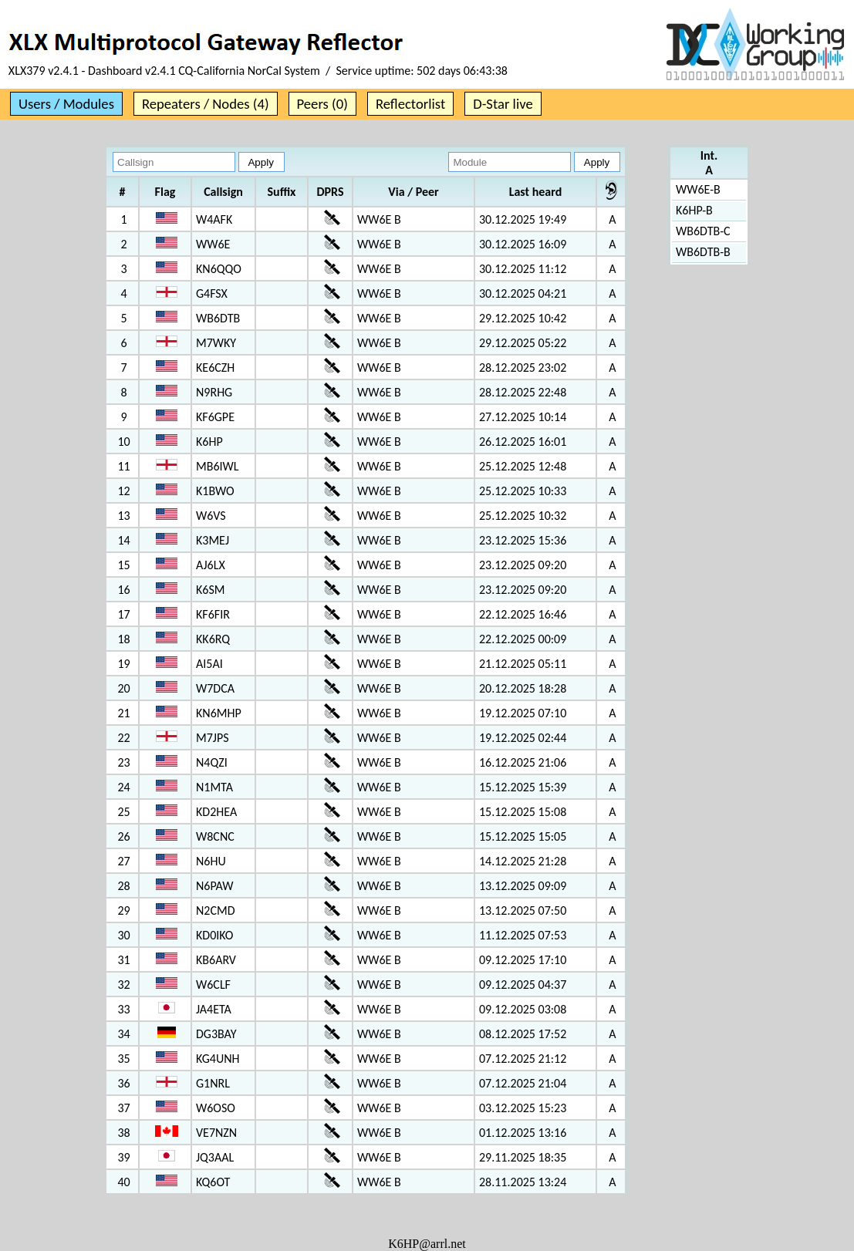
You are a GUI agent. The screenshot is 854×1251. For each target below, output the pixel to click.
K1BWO (215, 491)
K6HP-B (694, 210)
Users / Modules (66, 104)
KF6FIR (213, 614)
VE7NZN (216, 1132)
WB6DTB (218, 318)
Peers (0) (322, 104)
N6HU (211, 861)
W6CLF (213, 984)
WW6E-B (698, 189)
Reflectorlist (410, 104)
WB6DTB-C (703, 231)
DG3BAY (216, 1034)
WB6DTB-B (703, 251)
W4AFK (214, 219)
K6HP (209, 441)
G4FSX (212, 293)
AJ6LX (210, 565)
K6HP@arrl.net (427, 1243)
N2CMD (215, 910)
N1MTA (214, 787)
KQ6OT (213, 1182)
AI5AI (209, 663)
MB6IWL (217, 466)
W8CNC (215, 836)
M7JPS (212, 737)
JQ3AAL (215, 1157)
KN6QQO (218, 268)
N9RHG (214, 392)
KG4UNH (217, 1058)
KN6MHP (218, 713)
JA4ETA (213, 1009)
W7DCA (215, 688)
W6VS (211, 515)
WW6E (213, 244)
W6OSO (215, 1108)
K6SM (210, 589)
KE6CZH (215, 367)
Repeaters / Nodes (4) (205, 104)
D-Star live (503, 104)
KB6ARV (216, 960)
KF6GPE (215, 417)
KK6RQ (213, 639)
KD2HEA (216, 811)
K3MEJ (212, 540)
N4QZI (212, 762)
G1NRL (213, 1083)
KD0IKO (214, 935)
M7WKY (216, 343)
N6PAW (214, 885)
